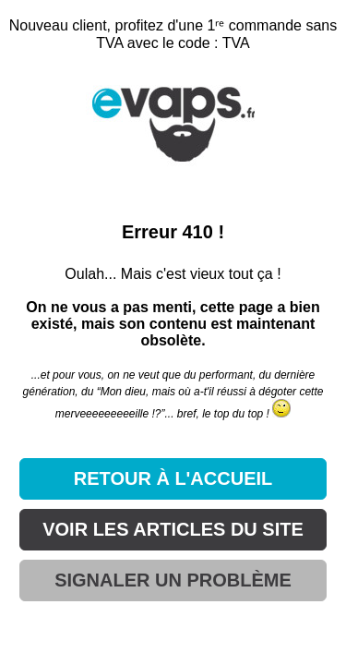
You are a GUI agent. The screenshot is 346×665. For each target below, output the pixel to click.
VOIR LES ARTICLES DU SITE (173, 529)
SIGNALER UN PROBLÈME (173, 580)
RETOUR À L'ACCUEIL (173, 478)
